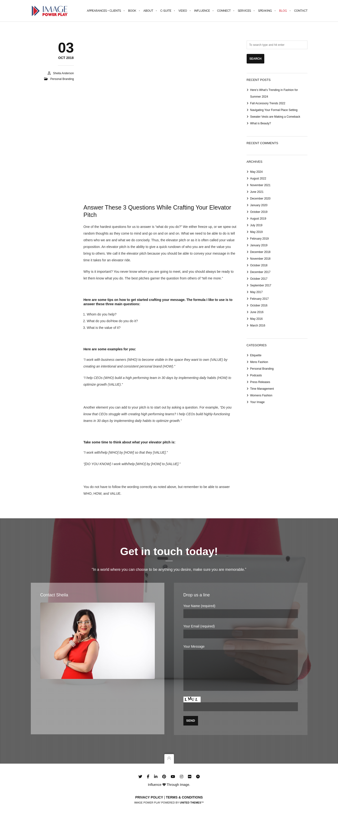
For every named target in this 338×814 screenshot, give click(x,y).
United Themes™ (192, 802)
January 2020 (259, 205)
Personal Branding (62, 79)
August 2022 (258, 178)
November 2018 (260, 258)
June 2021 (257, 192)
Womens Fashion (261, 395)
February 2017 (259, 298)
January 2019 (259, 245)
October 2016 (259, 305)
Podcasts (256, 375)
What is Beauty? (260, 123)
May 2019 (256, 232)
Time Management (262, 388)
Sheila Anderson (63, 73)
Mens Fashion (259, 362)
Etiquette (255, 355)
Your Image (257, 402)
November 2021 (260, 185)
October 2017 (259, 278)
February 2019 (259, 238)
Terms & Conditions (184, 797)
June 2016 (257, 312)
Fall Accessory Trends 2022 (267, 103)
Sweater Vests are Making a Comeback (275, 116)
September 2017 (260, 285)
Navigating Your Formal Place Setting (274, 110)
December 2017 (260, 272)
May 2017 (256, 292)
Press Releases (260, 382)
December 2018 (260, 252)
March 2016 (257, 325)
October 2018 (259, 265)
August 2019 (258, 218)
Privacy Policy (149, 797)
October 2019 (259, 212)
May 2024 (256, 171)
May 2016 (256, 318)
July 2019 (256, 225)
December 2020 (260, 198)
